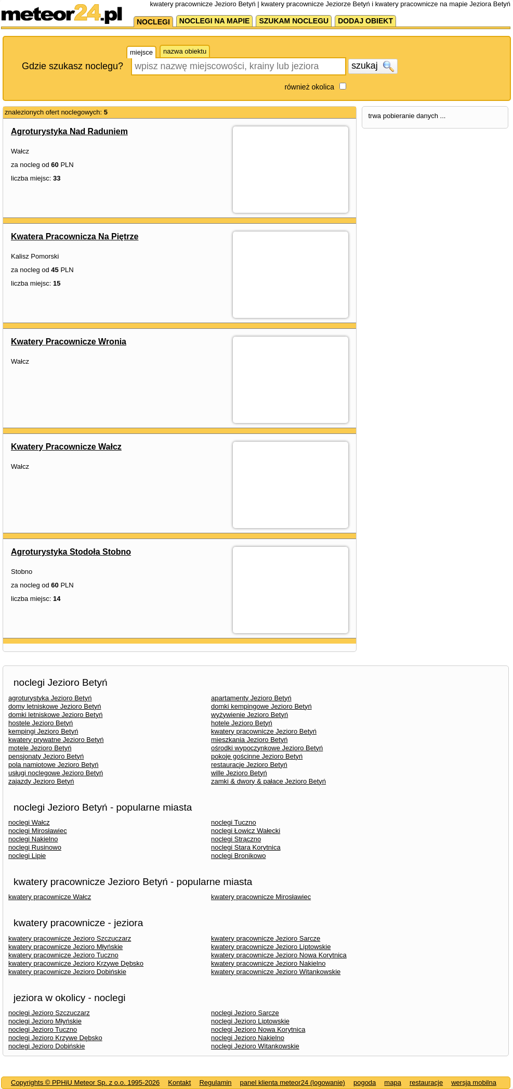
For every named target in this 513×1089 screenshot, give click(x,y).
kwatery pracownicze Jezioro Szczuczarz (69, 938)
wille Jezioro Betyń (239, 773)
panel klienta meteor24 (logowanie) (292, 1082)
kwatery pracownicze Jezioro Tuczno (63, 955)
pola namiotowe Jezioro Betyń (53, 764)
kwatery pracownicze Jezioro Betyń (264, 731)
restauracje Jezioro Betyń (249, 764)
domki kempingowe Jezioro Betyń (261, 706)
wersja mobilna (473, 1082)
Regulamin (215, 1082)
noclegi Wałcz (29, 822)
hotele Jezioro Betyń (241, 723)
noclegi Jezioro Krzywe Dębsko (55, 1038)
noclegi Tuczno (233, 822)
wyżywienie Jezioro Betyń (249, 715)
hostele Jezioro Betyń (40, 723)
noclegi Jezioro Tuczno (42, 1029)
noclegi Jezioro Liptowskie (250, 1021)
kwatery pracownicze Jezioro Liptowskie (271, 947)
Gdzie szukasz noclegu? (72, 66)
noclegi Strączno (236, 839)
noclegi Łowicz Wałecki (245, 831)
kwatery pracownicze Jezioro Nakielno (268, 963)
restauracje (426, 1082)
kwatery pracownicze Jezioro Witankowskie (275, 972)
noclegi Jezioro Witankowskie (255, 1046)
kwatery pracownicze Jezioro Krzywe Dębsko (75, 963)
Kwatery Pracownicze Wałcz (66, 446)
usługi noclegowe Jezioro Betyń (55, 773)
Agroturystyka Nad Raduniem (69, 131)
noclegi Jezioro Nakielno (247, 1038)
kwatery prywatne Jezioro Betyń (56, 740)
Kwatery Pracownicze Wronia (68, 341)
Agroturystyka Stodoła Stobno (71, 551)
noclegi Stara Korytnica (246, 847)
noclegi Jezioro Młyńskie (45, 1021)
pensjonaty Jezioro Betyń (46, 756)
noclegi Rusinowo (34, 847)
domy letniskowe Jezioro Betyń (54, 706)
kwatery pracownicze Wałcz (49, 897)
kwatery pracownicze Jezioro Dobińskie (67, 972)
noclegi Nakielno (33, 839)
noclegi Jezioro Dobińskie (46, 1046)
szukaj (372, 66)
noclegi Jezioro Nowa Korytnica (258, 1029)
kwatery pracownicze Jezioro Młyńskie (65, 947)
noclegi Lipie (27, 856)
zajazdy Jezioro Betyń (41, 781)
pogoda (364, 1082)
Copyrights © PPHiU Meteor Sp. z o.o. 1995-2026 (85, 1082)
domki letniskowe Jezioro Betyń (55, 715)
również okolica (309, 87)
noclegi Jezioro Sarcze (245, 1013)
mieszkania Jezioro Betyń (249, 740)
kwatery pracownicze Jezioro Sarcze (265, 938)
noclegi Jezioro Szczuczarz (49, 1013)
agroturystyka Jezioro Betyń (49, 698)
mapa (392, 1082)
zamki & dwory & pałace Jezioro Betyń (268, 781)
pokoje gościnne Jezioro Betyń (256, 756)
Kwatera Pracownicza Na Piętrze (74, 236)
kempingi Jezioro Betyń (43, 731)
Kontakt (179, 1082)
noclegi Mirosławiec (37, 831)
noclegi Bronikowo (238, 856)
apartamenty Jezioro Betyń (251, 698)
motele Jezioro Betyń (39, 748)
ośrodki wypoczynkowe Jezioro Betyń (267, 748)
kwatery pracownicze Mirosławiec (261, 897)
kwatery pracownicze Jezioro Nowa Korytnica (279, 955)
